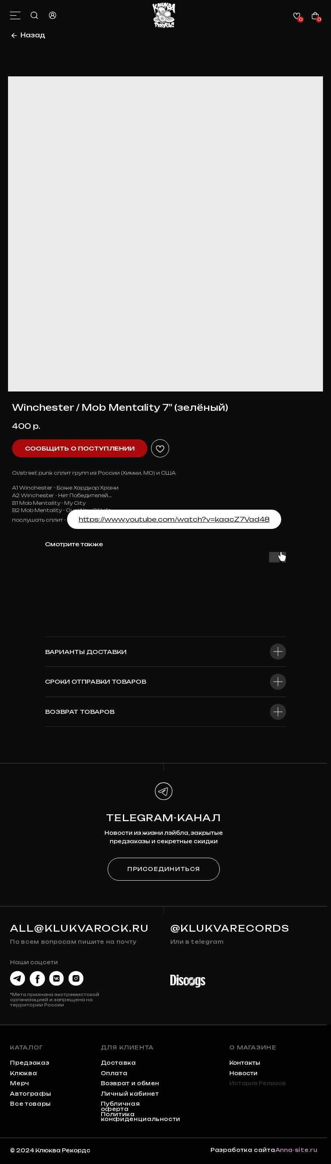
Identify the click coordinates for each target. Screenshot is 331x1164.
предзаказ (29, 1062)
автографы (30, 1093)
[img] (163, 15)
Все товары (30, 1103)
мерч (19, 1083)
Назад (32, 35)
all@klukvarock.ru (79, 928)
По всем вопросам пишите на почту (73, 942)
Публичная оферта (120, 1106)
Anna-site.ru (297, 1150)
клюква (23, 1073)
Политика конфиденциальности (140, 1117)
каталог (26, 1047)
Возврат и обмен (130, 1083)
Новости (243, 1073)
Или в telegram (197, 942)
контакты (244, 1062)
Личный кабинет (130, 1093)
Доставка (118, 1062)
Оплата (114, 1073)
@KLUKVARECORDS (230, 928)
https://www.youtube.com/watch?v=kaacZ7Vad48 (174, 519)
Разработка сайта (242, 1150)
